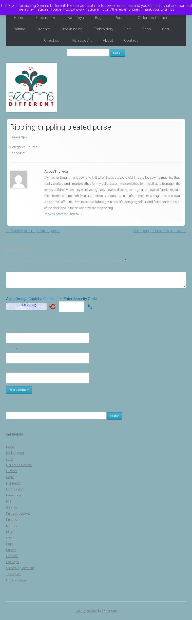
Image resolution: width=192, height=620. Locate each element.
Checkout (52, 40)
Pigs (9, 544)
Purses (121, 17)
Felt (127, 29)
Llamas (11, 525)
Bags (99, 17)
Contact (131, 40)
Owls (9, 538)
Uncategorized (16, 580)
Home (19, 17)
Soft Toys (75, 17)
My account (82, 40)
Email (12, 349)
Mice (9, 532)
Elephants (13, 483)
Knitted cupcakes (18, 513)
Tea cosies (13, 574)
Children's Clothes (19, 465)
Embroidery (103, 29)
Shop (146, 29)
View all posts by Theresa (64, 214)
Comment (14, 268)
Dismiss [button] (167, 9)
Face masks (45, 17)
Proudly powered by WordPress (96, 611)
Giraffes (12, 507)
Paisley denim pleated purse (33, 230)
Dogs (10, 477)
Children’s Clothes (153, 17)
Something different (20, 568)
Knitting (19, 29)
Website (13, 369)
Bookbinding (72, 29)
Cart (165, 29)
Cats (9, 459)
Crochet (43, 29)
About (108, 40)
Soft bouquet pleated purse (159, 230)
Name (12, 329)
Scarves (12, 556)
